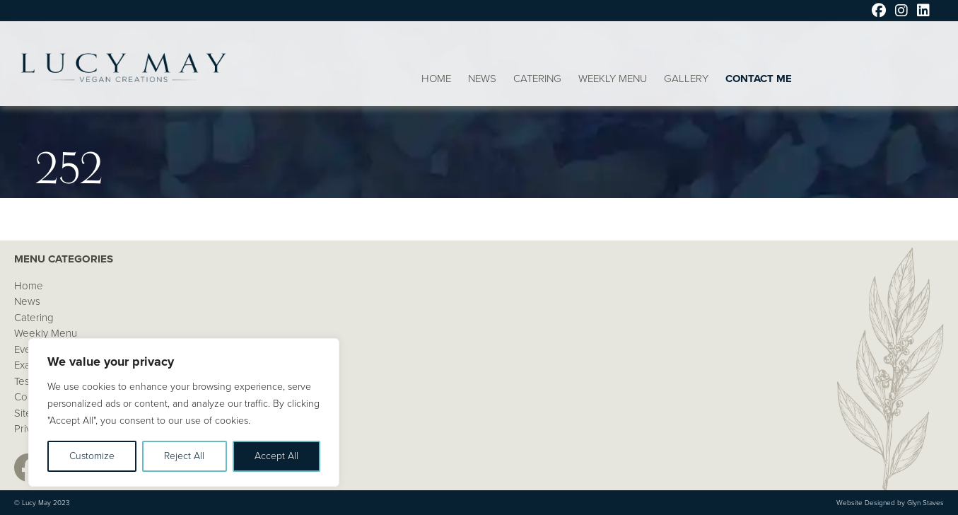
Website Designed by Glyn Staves (890, 502)
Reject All (184, 456)
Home (436, 78)
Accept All (276, 456)
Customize (92, 456)
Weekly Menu (612, 78)
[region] (183, 412)
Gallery (686, 78)
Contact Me (758, 78)
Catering (537, 78)
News (482, 78)
